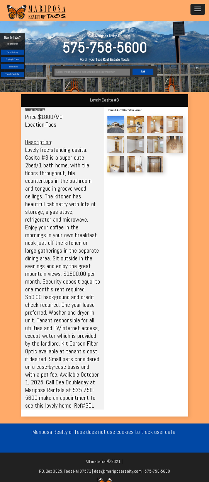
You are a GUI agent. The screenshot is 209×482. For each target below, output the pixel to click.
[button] (197, 9)
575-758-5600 (104, 47)
